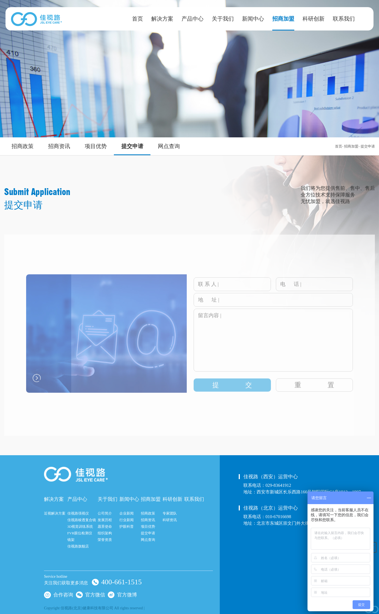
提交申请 (132, 146)
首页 (137, 19)
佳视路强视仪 (78, 513)
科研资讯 (170, 520)
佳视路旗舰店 (78, 546)
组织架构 (105, 533)
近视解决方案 (54, 513)
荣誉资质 (105, 540)
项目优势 (96, 146)
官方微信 (90, 594)
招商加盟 (283, 19)
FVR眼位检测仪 (79, 533)
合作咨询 (58, 594)
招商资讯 (59, 146)
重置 (314, 389)
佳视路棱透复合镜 (81, 520)
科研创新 (314, 19)
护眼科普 (126, 526)
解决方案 (162, 19)
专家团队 (170, 513)
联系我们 (344, 19)
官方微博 (122, 594)
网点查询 (169, 146)
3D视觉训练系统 (80, 526)
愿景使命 (105, 526)
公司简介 (105, 513)
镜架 (71, 540)
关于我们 (223, 19)
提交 (232, 389)
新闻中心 (253, 19)
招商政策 (23, 146)
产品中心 (193, 19)
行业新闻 (126, 520)
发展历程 (105, 520)
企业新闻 (126, 513)
